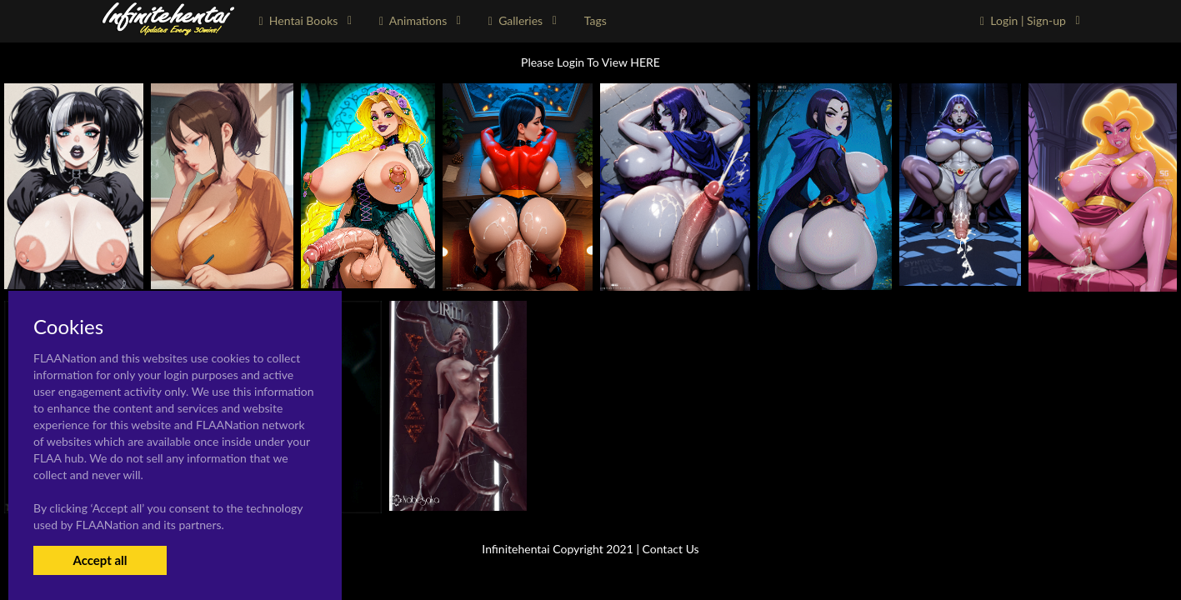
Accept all (100, 560)
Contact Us (671, 549)
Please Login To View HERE (590, 62)
